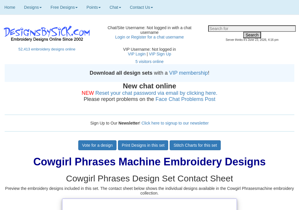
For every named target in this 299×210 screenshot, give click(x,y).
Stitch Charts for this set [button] (195, 145)
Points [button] (93, 7)
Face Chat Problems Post (185, 99)
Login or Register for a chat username (149, 37)
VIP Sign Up (160, 54)
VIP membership (188, 73)
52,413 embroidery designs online (46, 49)
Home (9, 7)
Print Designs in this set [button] (143, 145)
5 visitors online (149, 61)
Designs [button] (33, 7)
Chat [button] (115, 7)
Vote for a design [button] (97, 145)
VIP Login (136, 54)
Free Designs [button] (64, 7)
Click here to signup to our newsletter (174, 123)
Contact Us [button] (141, 7)
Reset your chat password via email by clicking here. (156, 93)
